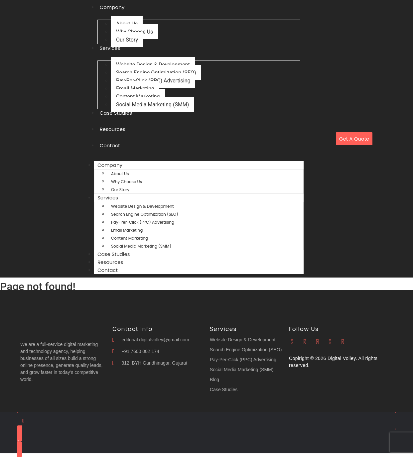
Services (110, 48)
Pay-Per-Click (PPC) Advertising (153, 80)
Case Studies (116, 112)
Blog (214, 379)
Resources (112, 129)
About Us (127, 24)
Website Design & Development (153, 64)
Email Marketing (135, 88)
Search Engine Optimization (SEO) (156, 72)
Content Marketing (138, 96)
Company (109, 165)
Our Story (127, 40)
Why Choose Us (134, 32)
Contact (110, 145)
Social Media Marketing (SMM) (152, 104)
